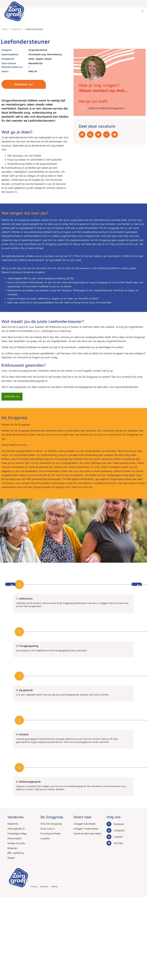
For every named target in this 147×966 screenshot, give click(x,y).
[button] (142, 11)
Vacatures (16, 29)
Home (4, 29)
